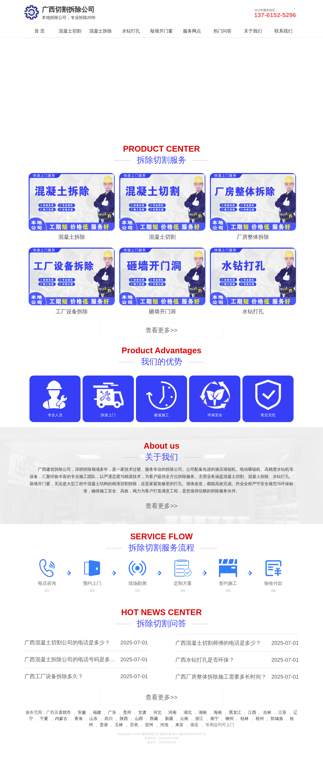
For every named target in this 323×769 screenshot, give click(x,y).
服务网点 (192, 31)
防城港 (277, 718)
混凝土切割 (70, 31)
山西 (139, 718)
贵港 (104, 724)
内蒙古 (61, 718)
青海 (78, 718)
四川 (108, 718)
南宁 (214, 718)
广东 (112, 712)
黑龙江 (235, 712)
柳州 (229, 718)
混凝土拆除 (100, 31)
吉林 (267, 712)
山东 (93, 718)
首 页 (39, 31)
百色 (134, 724)
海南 (218, 712)
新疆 (169, 718)
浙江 (199, 718)
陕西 (124, 718)
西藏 (154, 718)
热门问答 (222, 31)
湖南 (203, 712)
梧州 (260, 718)
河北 (157, 712)
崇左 (194, 724)
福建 (97, 712)
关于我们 (253, 31)
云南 (184, 718)
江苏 (282, 712)
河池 (164, 724)
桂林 (244, 718)
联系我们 (283, 31)
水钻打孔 (131, 31)
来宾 (179, 724)
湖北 (188, 712)
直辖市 (65, 712)
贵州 (127, 712)
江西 (252, 712)
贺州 (149, 724)
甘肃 (142, 712)
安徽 (82, 712)
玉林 (119, 724)
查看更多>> (161, 330)
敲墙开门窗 (161, 31)
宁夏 (44, 718)
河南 (172, 712)
